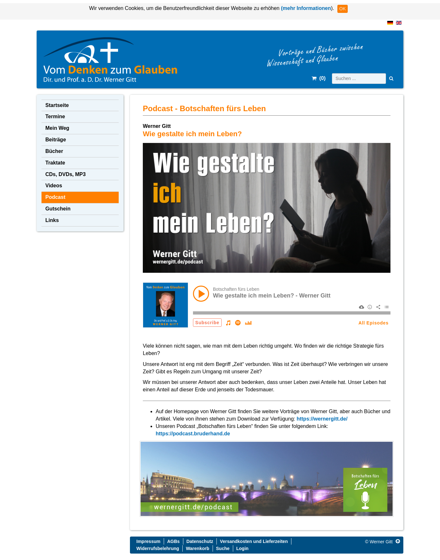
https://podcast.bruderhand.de (193, 433)
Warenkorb (197, 548)
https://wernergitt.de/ (322, 419)
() (318, 78)
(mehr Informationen (305, 8)
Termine (55, 116)
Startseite (57, 105)
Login (242, 548)
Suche (223, 548)
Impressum (148, 541)
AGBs (173, 541)
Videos (53, 185)
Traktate (55, 162)
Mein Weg (57, 128)
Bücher (54, 151)
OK (342, 8)
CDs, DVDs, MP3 (65, 174)
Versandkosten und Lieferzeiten (254, 541)
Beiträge (55, 139)
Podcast (55, 197)
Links (52, 220)
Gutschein (57, 208)
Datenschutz (200, 541)
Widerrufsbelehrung (157, 548)
